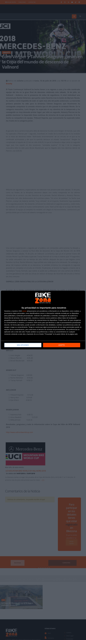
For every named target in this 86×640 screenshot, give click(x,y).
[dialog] (43, 320)
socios (24, 311)
